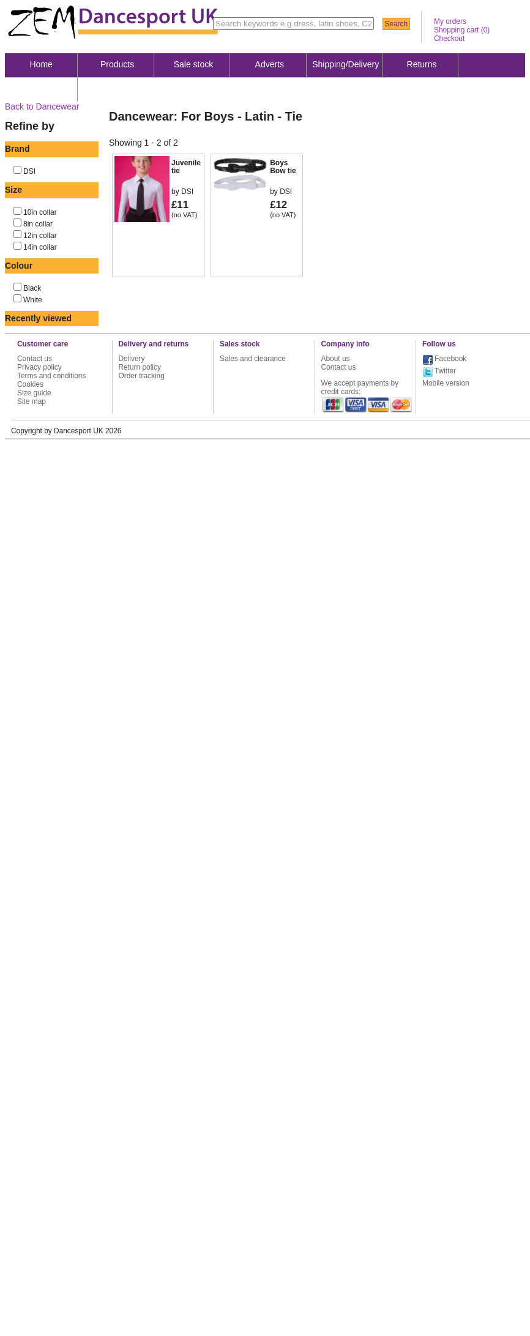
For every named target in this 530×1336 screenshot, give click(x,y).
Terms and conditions (51, 375)
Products (117, 64)
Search (396, 24)
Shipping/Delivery (345, 64)
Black (32, 288)
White (32, 300)
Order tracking (142, 375)
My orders (450, 21)
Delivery (132, 358)
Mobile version (445, 383)
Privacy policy (39, 367)
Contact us (34, 358)
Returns (422, 64)
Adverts (269, 64)
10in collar (40, 212)
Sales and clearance (253, 358)
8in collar (38, 224)
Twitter (445, 371)
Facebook (450, 358)
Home (41, 64)
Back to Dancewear (42, 106)
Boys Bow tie (283, 167)
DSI (29, 171)
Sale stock (194, 64)
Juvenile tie (186, 167)
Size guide (34, 393)
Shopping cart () (462, 30)
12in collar (40, 235)
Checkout (449, 38)
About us (41, 89)
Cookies (30, 384)
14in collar (40, 247)
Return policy (140, 367)
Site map (31, 401)
